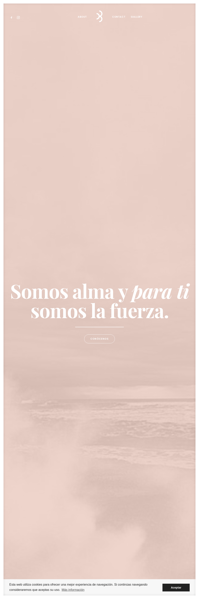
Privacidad (134, 575)
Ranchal (111, 575)
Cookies (147, 575)
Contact (118, 16)
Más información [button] (73, 589)
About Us (26, 281)
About (82, 16)
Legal (122, 575)
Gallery (136, 16)
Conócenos (99, 109)
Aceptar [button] (176, 587)
